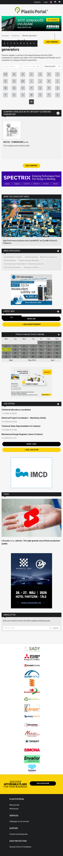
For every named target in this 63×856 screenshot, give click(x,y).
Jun (53, 360)
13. (24, 350)
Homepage (5, 36)
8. (41, 346)
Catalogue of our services (19, 821)
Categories (7, 43)
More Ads (31, 319)
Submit (54, 628)
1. (41, 342)
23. (49, 353)
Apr (10, 360)
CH (22, 81)
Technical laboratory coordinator (16, 410)
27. (24, 357)
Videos (33, 43)
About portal (14, 805)
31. (57, 357)
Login (46, 2)
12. (15, 350)
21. (33, 353)
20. (24, 353)
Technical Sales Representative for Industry (21, 426)
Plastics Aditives (10, 260)
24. (57, 353)
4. (6, 346)
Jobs (37, 43)
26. (15, 357)
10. (57, 346)
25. (6, 357)
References (13, 809)
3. (57, 342)
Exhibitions (27, 43)
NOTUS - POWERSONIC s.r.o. (16, 142)
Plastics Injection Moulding (29, 260)
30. (49, 357)
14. (33, 350)
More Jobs (31, 444)
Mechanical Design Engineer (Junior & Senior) (22, 434)
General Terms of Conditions (20, 847)
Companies (15, 36)
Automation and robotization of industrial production (24, 264)
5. (15, 346)
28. (33, 357)
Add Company (52, 42)
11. (6, 350)
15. (41, 350)
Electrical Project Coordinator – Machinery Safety (24, 418)
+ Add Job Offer (31, 450)
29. (41, 357)
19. (15, 353)
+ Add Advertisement (31, 324)
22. (41, 353)
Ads (14, 43)
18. (6, 353)
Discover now (43, 783)
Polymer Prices (17, 43)
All (31, 102)
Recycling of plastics (31, 267)
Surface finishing (31, 257)
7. (33, 346)
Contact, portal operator (18, 834)
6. (24, 346)
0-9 (5, 74)
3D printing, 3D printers (12, 267)
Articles (20, 43)
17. (57, 350)
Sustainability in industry (13, 257)
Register (37, 2)
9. (48, 346)
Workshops (30, 43)
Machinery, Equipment (48, 257)
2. (48, 342)
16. (49, 350)
